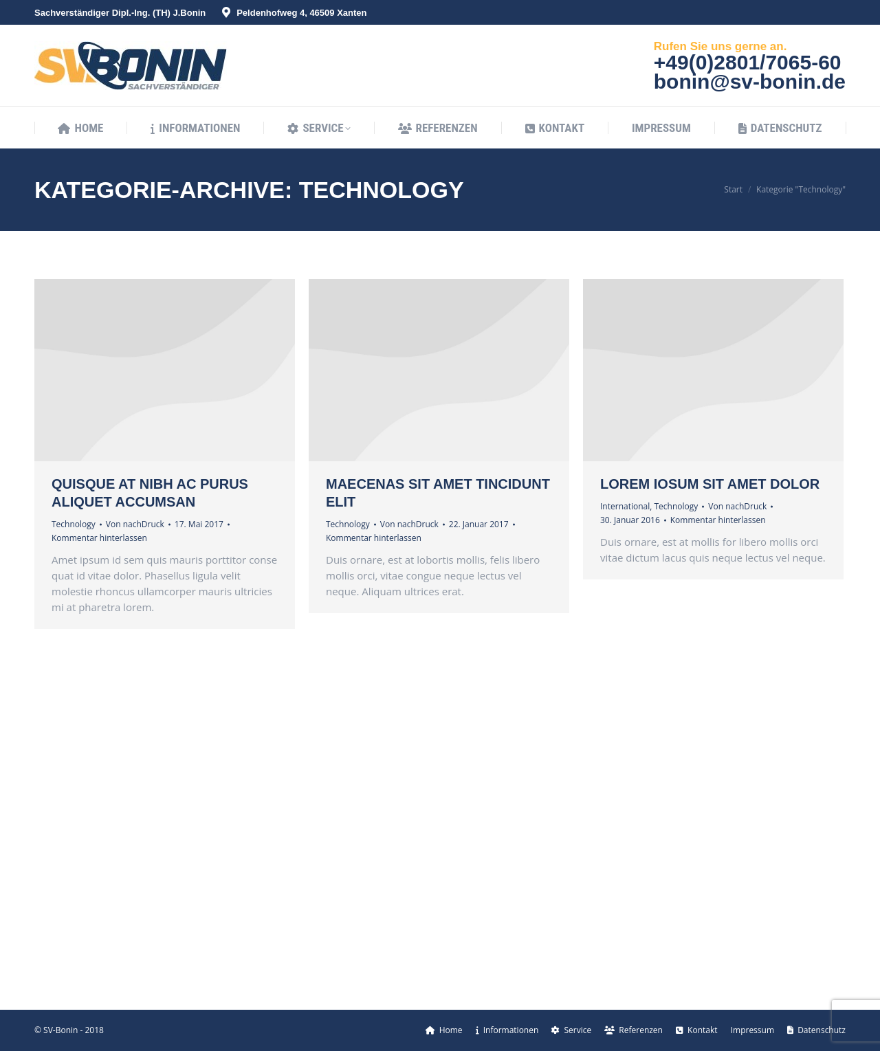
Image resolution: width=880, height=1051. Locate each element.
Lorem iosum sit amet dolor (710, 483)
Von (135, 524)
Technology (74, 524)
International (625, 506)
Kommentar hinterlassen (99, 538)
